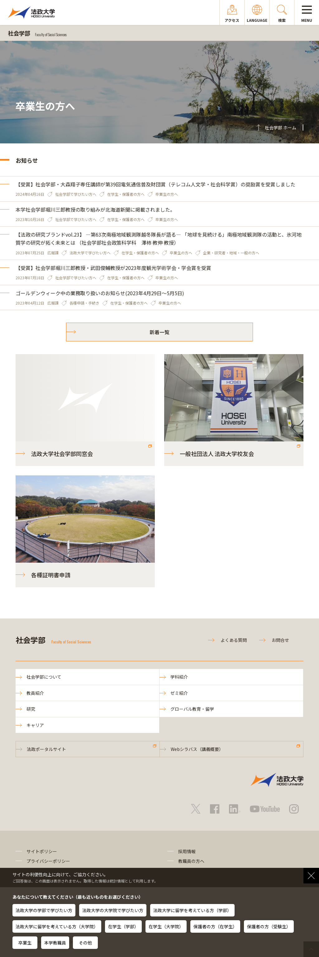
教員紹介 (35, 693)
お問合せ (280, 640)
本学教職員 (55, 943)
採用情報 (187, 851)
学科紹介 (179, 677)
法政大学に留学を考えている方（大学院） (57, 926)
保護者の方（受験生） (269, 926)
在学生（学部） (123, 926)
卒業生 (24, 943)
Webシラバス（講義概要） (197, 749)
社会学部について (43, 677)
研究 (30, 709)
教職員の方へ (191, 861)
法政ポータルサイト (46, 749)
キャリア (35, 725)
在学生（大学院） (166, 926)
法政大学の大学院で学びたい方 (112, 910)
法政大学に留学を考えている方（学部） (192, 910)
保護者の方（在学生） (215, 926)
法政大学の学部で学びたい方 (44, 910)
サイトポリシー (41, 851)
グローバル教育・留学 (192, 709)
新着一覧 (159, 332)
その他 (85, 943)
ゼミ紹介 (179, 693)
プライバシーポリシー (48, 861)
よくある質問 (234, 640)
